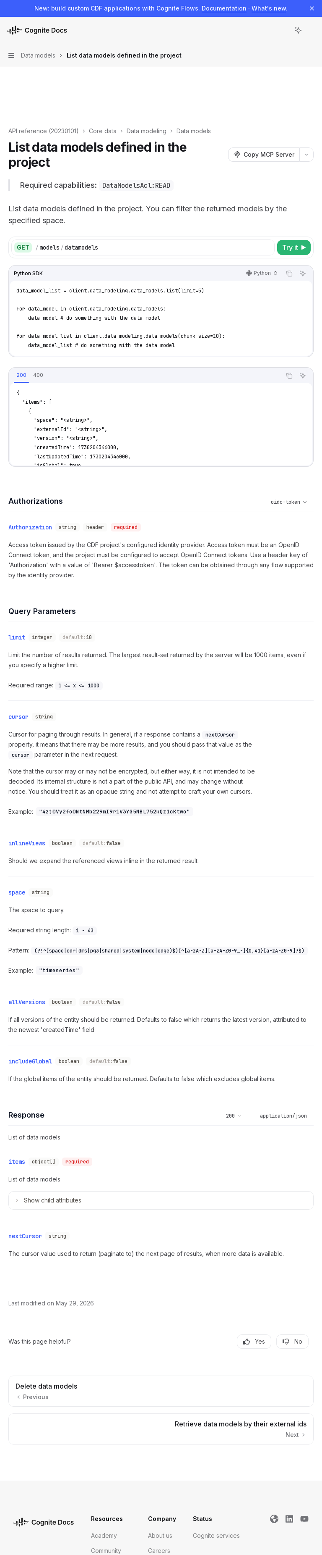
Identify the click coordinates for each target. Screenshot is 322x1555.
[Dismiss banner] (312, 8)
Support (102, 1501)
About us (160, 1471)
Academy (104, 1471)
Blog (154, 1501)
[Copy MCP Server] (263, 106)
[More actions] (311, 30)
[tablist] (145, 327)
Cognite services (216, 1471)
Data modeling (146, 82)
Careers (159, 1486)
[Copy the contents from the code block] (289, 224)
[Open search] (282, 30)
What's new (269, 8)
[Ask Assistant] (302, 224)
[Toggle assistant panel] (298, 30)
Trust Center (108, 1517)
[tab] (21, 326)
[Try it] (294, 198)
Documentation (224, 8)
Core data (103, 82)
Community (106, 1486)
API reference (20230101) (43, 82)
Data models (194, 82)
